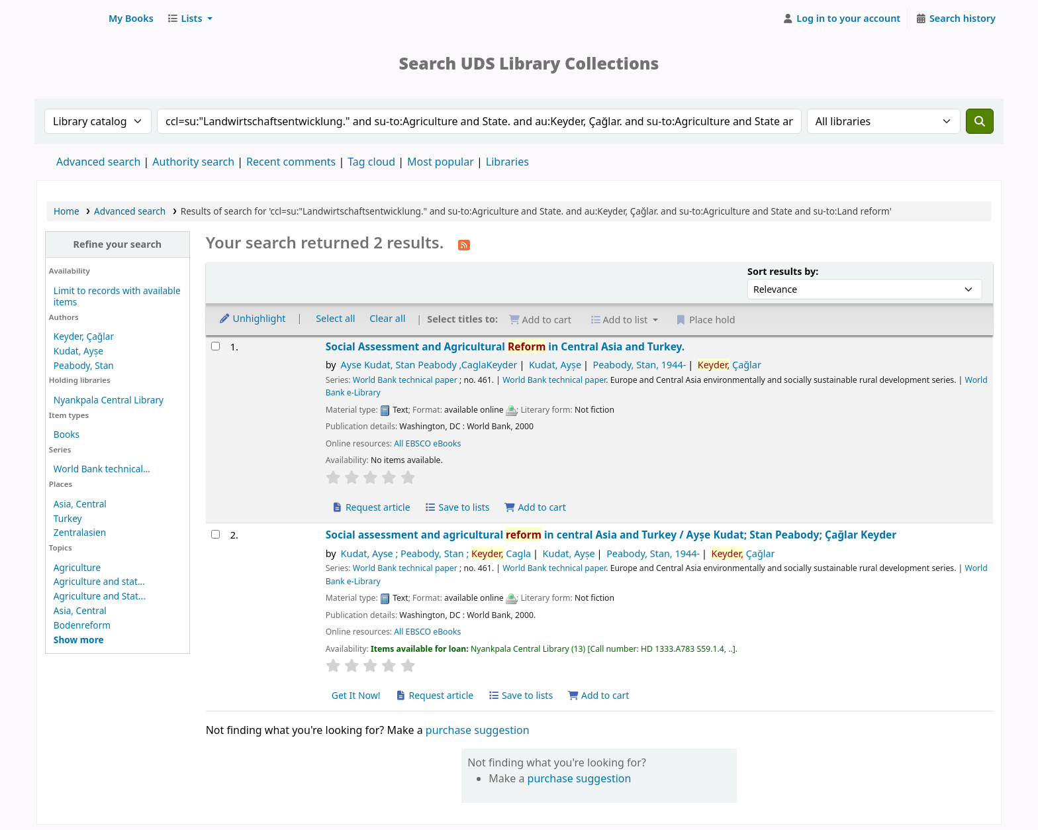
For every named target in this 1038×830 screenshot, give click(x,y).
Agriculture (77, 567)
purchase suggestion (478, 730)
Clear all (387, 318)
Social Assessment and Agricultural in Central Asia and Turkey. (505, 346)
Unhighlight (252, 318)
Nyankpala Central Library (109, 399)
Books (66, 434)
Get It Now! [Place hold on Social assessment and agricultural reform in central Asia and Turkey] (356, 695)
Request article (371, 507)
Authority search (193, 161)
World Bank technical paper (405, 380)
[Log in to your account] (841, 18)
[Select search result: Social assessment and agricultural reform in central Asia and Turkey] (215, 534)
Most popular (440, 161)
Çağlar (729, 364)
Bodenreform (82, 625)
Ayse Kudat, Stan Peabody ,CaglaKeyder (429, 364)
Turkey (68, 518)
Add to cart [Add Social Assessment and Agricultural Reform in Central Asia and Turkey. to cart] (535, 507)
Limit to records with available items (117, 296)
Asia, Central (80, 503)
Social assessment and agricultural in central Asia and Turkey (611, 535)
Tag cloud (371, 161)
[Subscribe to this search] (464, 243)
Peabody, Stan (84, 365)
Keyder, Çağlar (84, 336)
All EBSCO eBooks (427, 443)
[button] (131, 18)
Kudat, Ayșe (78, 350)
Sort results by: (782, 271)
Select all (335, 318)
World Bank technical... (102, 468)
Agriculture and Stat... (100, 596)
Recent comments (291, 161)
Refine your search (117, 244)
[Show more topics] (79, 639)
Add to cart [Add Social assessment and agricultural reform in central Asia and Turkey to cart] (598, 695)
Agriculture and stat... (99, 581)
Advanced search (98, 161)
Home (66, 211)
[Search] (980, 121)
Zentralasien (80, 532)
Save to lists (456, 507)
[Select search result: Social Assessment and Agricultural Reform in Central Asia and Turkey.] (215, 346)
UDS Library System (70, 18)
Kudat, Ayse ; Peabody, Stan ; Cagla (436, 553)
